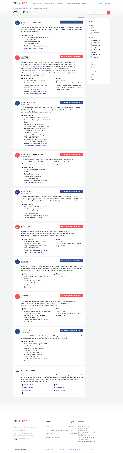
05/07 (80, 431)
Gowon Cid (50, 29)
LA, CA (94, 47)
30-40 (93, 64)
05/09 (84, 429)
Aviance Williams (27, 388)
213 (93, 74)
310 (93, 77)
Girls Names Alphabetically (86, 437)
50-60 (93, 67)
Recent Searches (83, 427)
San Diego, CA (96, 54)
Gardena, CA (95, 42)
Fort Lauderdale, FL (97, 40)
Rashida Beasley (38, 73)
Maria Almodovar (69, 162)
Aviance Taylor (26, 393)
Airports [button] (84, 3)
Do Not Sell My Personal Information (57, 430)
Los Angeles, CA (96, 50)
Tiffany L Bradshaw (36, 66)
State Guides (37, 3)
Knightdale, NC (96, 45)
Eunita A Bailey (63, 201)
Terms (71, 427)
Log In (100, 3)
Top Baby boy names (84, 435)
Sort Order (81, 17)
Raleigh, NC (95, 52)
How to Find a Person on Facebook (89, 433)
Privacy (71, 430)
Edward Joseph (26, 233)
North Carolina (96, 33)
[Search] (97, 12)
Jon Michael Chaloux (74, 110)
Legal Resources (49, 3)
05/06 (84, 431)
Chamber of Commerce (73, 3)
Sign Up (107, 3)
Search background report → (71, 22)
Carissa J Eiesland (60, 29)
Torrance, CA (95, 57)
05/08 (87, 429)
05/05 (87, 431)
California (94, 28)
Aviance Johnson (27, 385)
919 (93, 79)
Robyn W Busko (60, 110)
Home (48, 427)
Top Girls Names (83, 439)
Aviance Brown (58, 388)
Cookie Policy (73, 433)
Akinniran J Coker (48, 66)
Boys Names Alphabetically (86, 441)
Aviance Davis (26, 390)
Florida (94, 30)
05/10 (80, 429)
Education (60, 3)
